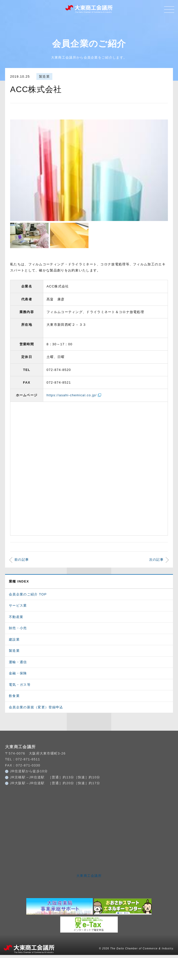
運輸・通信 (18, 665)
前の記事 (21, 562)
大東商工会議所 (89, 879)
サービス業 (18, 609)
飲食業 (14, 699)
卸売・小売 (18, 631)
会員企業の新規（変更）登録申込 (36, 710)
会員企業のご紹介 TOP (28, 597)
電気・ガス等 (20, 688)
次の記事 (156, 562)
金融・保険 (18, 676)
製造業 (44, 77)
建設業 (14, 642)
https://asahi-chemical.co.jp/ (72, 398)
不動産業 (16, 620)
